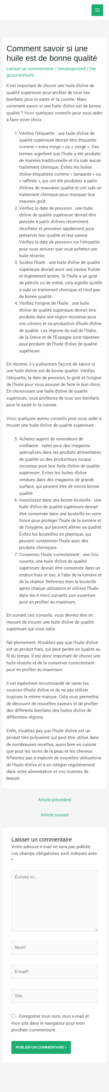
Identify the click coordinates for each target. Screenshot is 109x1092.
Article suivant (55, 815)
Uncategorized (71, 68)
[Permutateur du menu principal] (97, 10)
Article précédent (54, 799)
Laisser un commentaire (29, 68)
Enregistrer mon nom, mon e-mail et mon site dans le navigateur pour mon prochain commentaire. (50, 1023)
